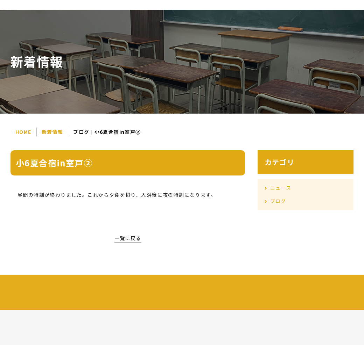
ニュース (281, 187)
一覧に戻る (127, 238)
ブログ (278, 200)
